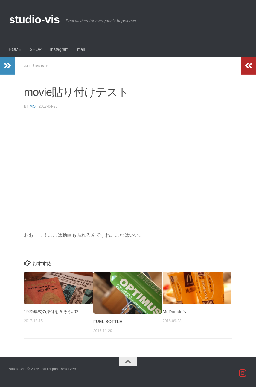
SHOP (36, 49)
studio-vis (34, 19)
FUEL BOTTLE (108, 321)
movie (42, 65)
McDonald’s (174, 311)
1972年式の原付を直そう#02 (53, 311)
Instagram (59, 49)
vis (33, 106)
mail (81, 49)
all (28, 65)
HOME (15, 49)
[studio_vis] (243, 373)
